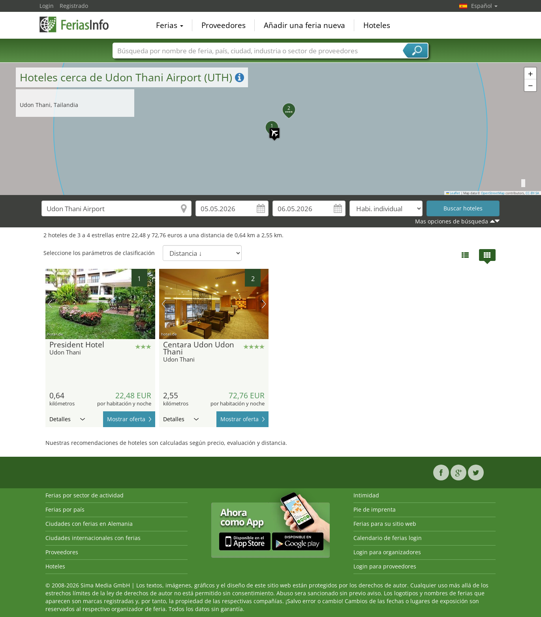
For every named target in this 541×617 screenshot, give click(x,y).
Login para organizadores (387, 552)
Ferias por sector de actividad (84, 495)
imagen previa (50, 304)
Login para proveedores (384, 566)
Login (46, 5)
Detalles (67, 419)
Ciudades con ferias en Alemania (89, 523)
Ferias (169, 25)
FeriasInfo (78, 24)
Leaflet (453, 193)
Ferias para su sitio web (384, 523)
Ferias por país (65, 509)
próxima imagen (150, 304)
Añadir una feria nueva (304, 25)
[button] (270, 129)
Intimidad (366, 495)
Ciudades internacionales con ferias (93, 538)
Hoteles (376, 25)
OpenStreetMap (493, 193)
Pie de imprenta (374, 509)
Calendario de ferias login (387, 538)
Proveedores (223, 25)
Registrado (74, 5)
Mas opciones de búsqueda (451, 221)
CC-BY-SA (532, 193)
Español (484, 5)
